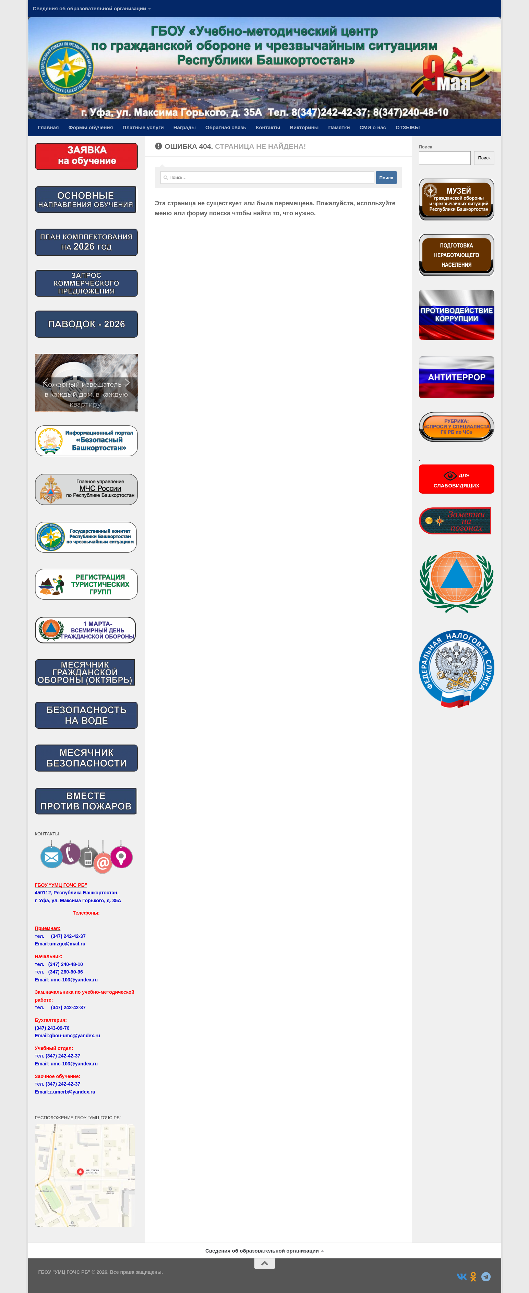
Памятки (339, 127)
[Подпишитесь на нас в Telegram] (486, 1277)
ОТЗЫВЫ (408, 127)
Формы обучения (91, 127)
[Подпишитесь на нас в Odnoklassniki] (473, 1277)
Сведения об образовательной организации (89, 8)
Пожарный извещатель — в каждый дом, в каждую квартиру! (86, 394)
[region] (86, 383)
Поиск (425, 146)
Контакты (268, 127)
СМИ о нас (373, 127)
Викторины (304, 127)
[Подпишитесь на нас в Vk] (461, 1277)
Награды (184, 127)
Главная (48, 127)
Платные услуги (143, 127)
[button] (86, 383)
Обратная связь (225, 127)
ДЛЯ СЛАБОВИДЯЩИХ (456, 478)
